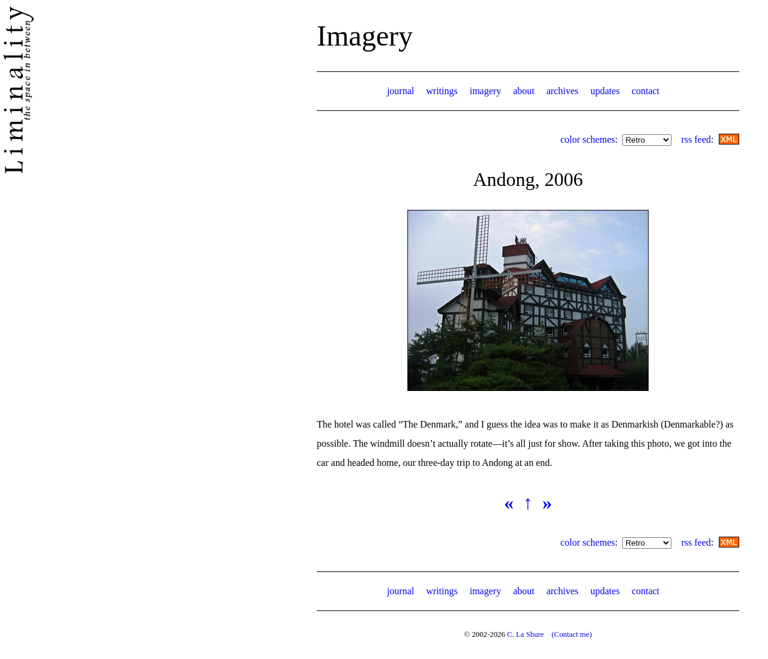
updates (605, 91)
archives (562, 91)
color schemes (587, 139)
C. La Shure (525, 634)
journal (400, 91)
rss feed (695, 139)
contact (645, 91)
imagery (485, 91)
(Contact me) (571, 634)
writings (441, 91)
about (524, 91)
